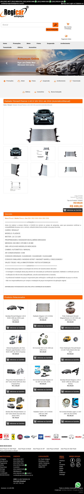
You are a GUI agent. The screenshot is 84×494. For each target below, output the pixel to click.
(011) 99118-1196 (57, 1)
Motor (29, 43)
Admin (81, 492)
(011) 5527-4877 (5, 1)
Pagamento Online (66, 39)
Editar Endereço (62, 471)
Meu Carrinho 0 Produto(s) (68, 27)
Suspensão (50, 43)
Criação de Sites (78, 490)
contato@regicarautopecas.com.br (23, 475)
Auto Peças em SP (39, 449)
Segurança (3, 467)
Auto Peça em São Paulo (68, 449)
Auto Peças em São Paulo (8, 449)
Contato (2, 471)
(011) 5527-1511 (18, 463)
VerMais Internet (67, 490)
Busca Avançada (52, 29)
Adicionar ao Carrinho (74, 210)
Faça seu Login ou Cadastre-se (72, 3)
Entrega (2, 469)
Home (5, 43)
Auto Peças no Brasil (24, 449)
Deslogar (62, 474)
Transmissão (7, 47)
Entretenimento (4, 475)
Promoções (17, 43)
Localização (3, 473)
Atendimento (4, 461)
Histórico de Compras (62, 462)
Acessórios (32, 47)
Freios (39, 43)
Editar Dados (61, 467)
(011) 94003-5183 (43, 1)
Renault (10, 105)
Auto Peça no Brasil (53, 449)
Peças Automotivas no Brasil (9, 451)
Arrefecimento (65, 43)
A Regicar (3, 459)
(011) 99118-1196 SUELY (22, 473)
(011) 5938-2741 (17, 1)
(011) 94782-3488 (28, 1)
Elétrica (20, 47)
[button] (6, 62)
